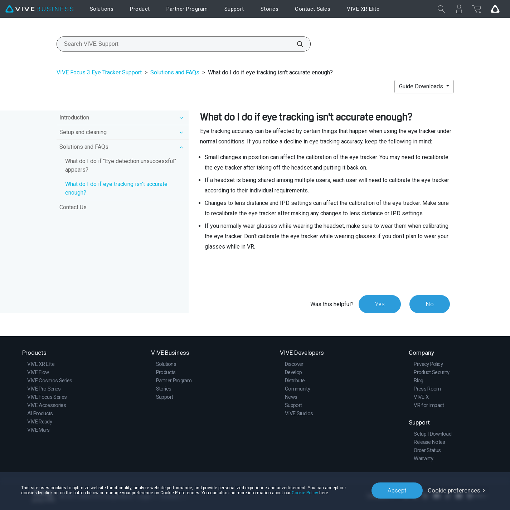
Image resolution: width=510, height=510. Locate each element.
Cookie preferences (454, 490)
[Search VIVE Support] (296, 44)
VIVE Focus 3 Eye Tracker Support (99, 72)
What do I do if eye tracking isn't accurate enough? (116, 188)
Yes (380, 304)
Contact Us (73, 207)
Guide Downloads (422, 86)
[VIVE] (39, 9)
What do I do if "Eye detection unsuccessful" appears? (120, 165)
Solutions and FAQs (174, 72)
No (430, 304)
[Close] (441, 9)
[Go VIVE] (495, 9)
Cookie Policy (305, 492)
